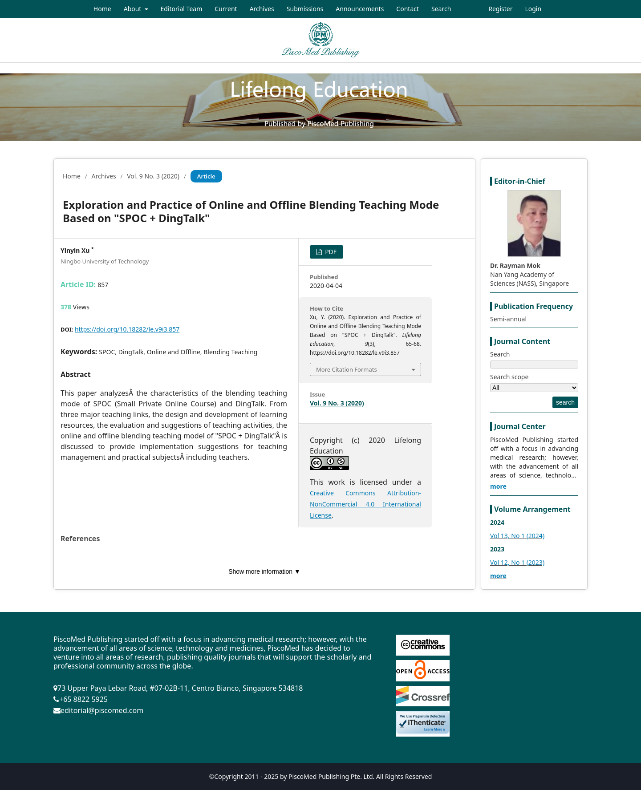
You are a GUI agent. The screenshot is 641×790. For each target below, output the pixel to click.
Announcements (360, 8)
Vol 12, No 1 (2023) (517, 562)
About (133, 8)
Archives (262, 8)
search (565, 402)
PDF (330, 251)
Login (533, 8)
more (498, 486)
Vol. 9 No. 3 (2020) (153, 176)
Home (102, 8)
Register (500, 8)
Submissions (305, 8)
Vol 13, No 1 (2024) (517, 535)
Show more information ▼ (264, 571)
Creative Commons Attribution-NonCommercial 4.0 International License (365, 504)
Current (226, 8)
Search (441, 8)
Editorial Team (182, 8)
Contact (407, 8)
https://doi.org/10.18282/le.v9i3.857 (127, 329)
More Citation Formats (346, 369)
